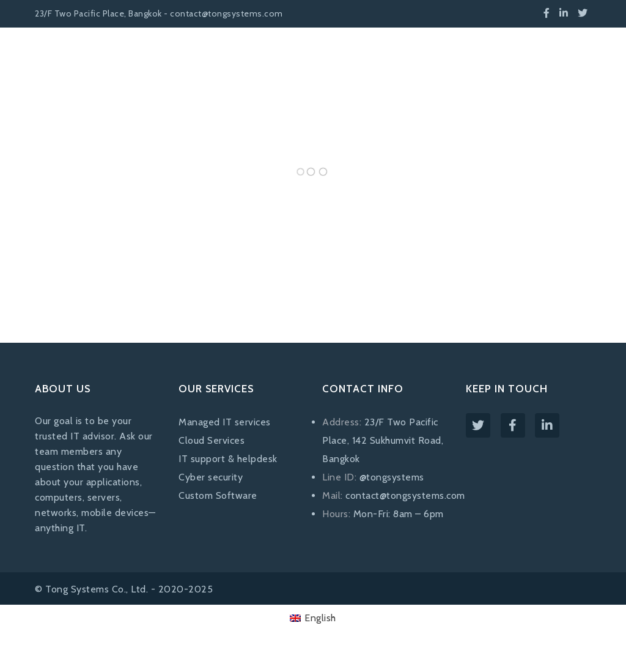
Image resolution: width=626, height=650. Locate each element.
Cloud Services (212, 440)
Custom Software (218, 495)
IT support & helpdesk (228, 459)
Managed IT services (225, 422)
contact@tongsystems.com (405, 495)
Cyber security (211, 477)
